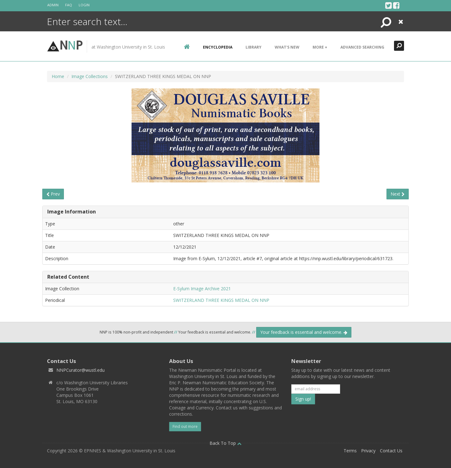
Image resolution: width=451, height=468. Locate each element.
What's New (287, 47)
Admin (53, 5)
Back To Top (225, 443)
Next (398, 194)
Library (254, 47)
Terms (350, 451)
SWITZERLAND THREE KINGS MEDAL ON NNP (221, 300)
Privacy (368, 451)
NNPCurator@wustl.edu (80, 370)
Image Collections (89, 76)
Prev (53, 194)
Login (84, 5)
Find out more (185, 426)
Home (58, 76)
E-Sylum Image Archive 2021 (202, 289)
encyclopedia (217, 47)
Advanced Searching (362, 47)
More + (320, 47)
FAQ (68, 5)
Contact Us (391, 451)
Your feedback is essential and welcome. (303, 332)
